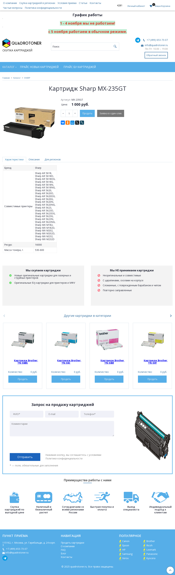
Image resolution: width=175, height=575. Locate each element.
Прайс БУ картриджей (80, 67)
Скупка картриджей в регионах (37, 3)
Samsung (127, 554)
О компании (10, 3)
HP (123, 549)
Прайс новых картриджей (39, 67)
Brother (150, 541)
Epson (125, 545)
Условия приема (67, 3)
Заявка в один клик (111, 113)
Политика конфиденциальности (43, 7)
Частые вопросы (12, 7)
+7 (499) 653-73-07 (157, 39)
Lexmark (151, 549)
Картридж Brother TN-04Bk (26, 361)
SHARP (27, 78)
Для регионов (53, 159)
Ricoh (149, 545)
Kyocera (150, 558)
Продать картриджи (72, 542)
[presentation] (36, 444)
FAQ (63, 549)
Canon (125, 541)
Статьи (83, 3)
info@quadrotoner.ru (156, 45)
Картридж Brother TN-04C (69, 361)
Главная (6, 78)
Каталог (8, 67)
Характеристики (14, 159)
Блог (63, 553)
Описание (34, 159)
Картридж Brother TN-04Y (156, 361)
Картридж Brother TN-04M (113, 361)
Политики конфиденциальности (63, 458)
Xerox (125, 558)
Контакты (95, 3)
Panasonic (152, 554)
